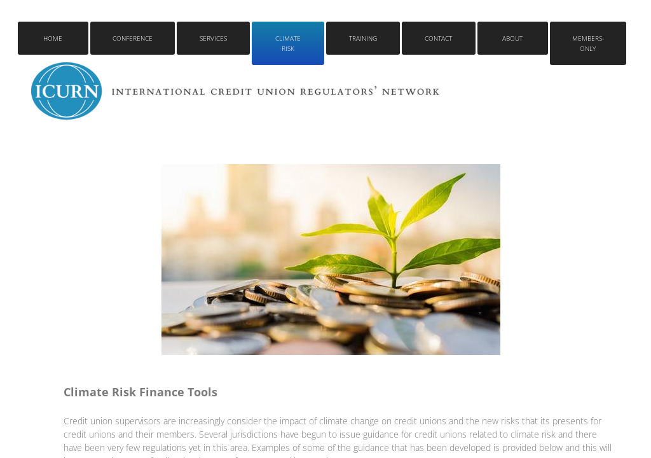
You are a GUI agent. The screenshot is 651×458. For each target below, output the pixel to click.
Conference (133, 38)
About (512, 38)
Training (363, 38)
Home (52, 38)
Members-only (588, 43)
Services (213, 38)
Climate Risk (288, 43)
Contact (438, 38)
